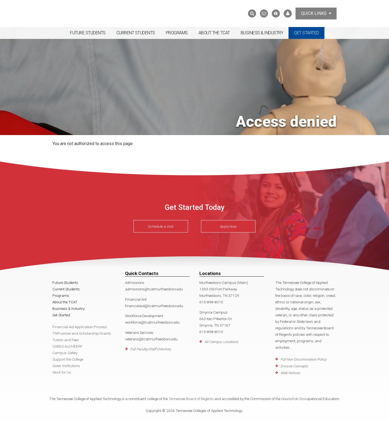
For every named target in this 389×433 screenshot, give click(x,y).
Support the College (67, 359)
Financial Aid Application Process (79, 327)
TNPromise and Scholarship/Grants (81, 333)
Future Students (88, 32)
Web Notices (290, 373)
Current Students (135, 32)
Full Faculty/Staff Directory (150, 349)
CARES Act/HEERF (67, 346)
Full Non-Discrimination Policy (304, 359)
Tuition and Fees (65, 340)
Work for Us (61, 372)
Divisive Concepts (294, 366)
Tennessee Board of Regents (191, 399)
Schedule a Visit (160, 226)
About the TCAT (214, 32)
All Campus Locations (222, 342)
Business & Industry (262, 32)
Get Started (306, 32)
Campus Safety (64, 353)
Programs (177, 32)
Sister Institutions (66, 366)
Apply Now (228, 226)
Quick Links (316, 13)
